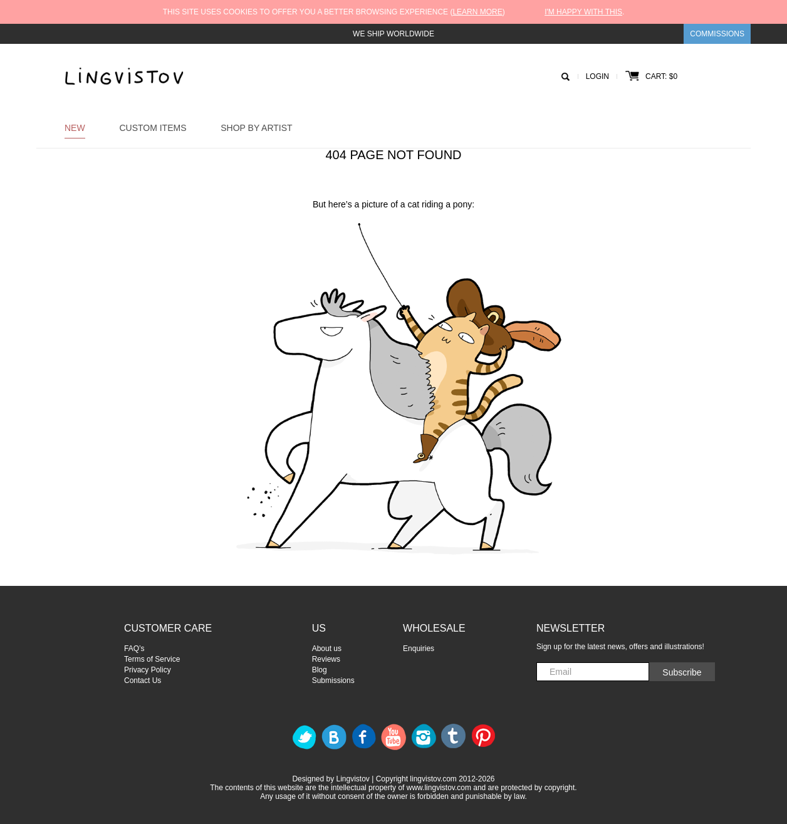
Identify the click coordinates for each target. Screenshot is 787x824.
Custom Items (152, 128)
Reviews (326, 659)
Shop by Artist (256, 128)
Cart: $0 (651, 76)
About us (326, 648)
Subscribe (681, 672)
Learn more (477, 12)
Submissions (333, 680)
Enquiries (418, 648)
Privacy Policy (147, 669)
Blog (319, 669)
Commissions (717, 33)
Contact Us (142, 680)
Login (597, 76)
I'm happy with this (583, 12)
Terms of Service (152, 659)
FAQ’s (134, 648)
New (75, 128)
